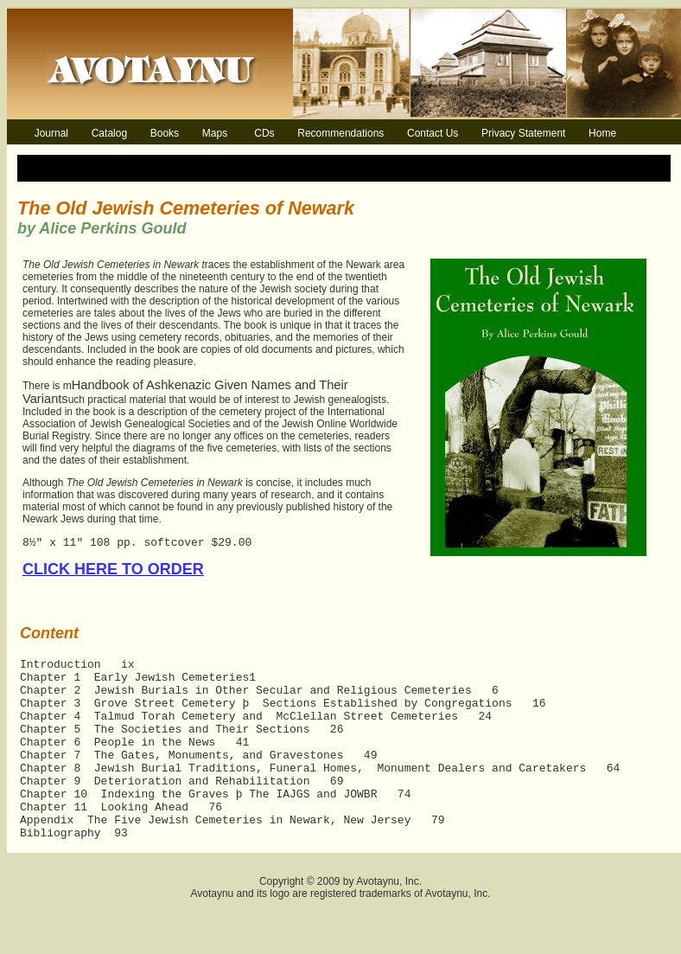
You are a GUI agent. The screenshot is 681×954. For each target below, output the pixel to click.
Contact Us (432, 133)
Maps (214, 133)
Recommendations (340, 133)
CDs (264, 133)
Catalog (109, 133)
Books (164, 133)
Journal (51, 133)
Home (602, 133)
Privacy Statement (523, 133)
